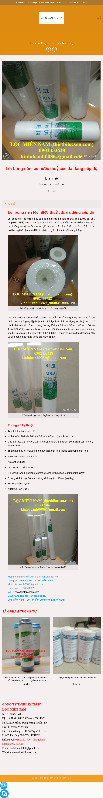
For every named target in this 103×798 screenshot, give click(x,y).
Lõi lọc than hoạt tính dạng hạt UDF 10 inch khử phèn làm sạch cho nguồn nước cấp (26, 679)
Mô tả (8, 203)
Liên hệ (51, 178)
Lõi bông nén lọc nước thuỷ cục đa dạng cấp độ (43, 308)
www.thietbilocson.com (27, 592)
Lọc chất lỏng (38, 43)
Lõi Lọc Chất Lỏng (62, 43)
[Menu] (4, 18)
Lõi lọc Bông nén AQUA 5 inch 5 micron (77, 677)
